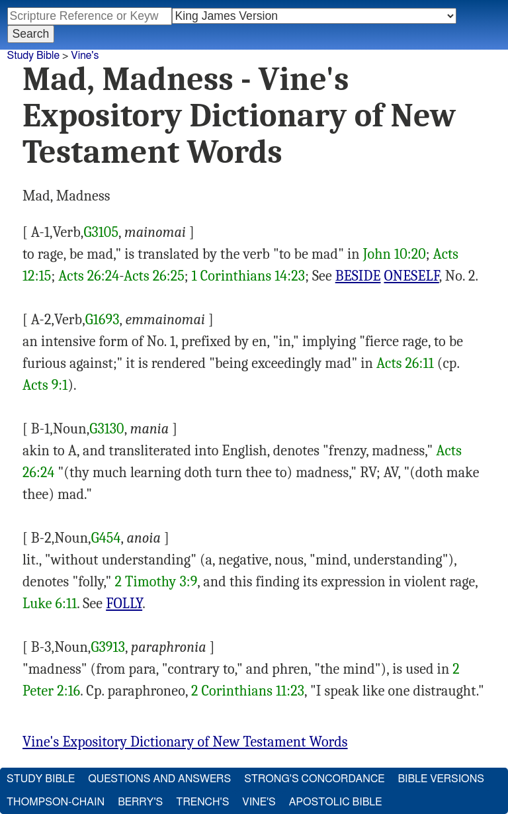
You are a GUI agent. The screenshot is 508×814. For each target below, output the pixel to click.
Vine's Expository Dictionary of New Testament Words (185, 741)
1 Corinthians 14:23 (249, 276)
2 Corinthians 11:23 (247, 691)
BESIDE (358, 276)
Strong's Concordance (314, 779)
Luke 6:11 (49, 603)
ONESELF (411, 276)
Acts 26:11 (405, 363)
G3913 (108, 647)
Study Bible (33, 55)
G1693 (102, 319)
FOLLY (124, 603)
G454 (106, 538)
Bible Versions (441, 779)
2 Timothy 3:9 (155, 581)
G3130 (106, 428)
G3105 (100, 232)
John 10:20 (394, 254)
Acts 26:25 (154, 276)
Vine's (85, 55)
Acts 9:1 (44, 385)
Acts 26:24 (88, 276)
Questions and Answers (159, 779)
